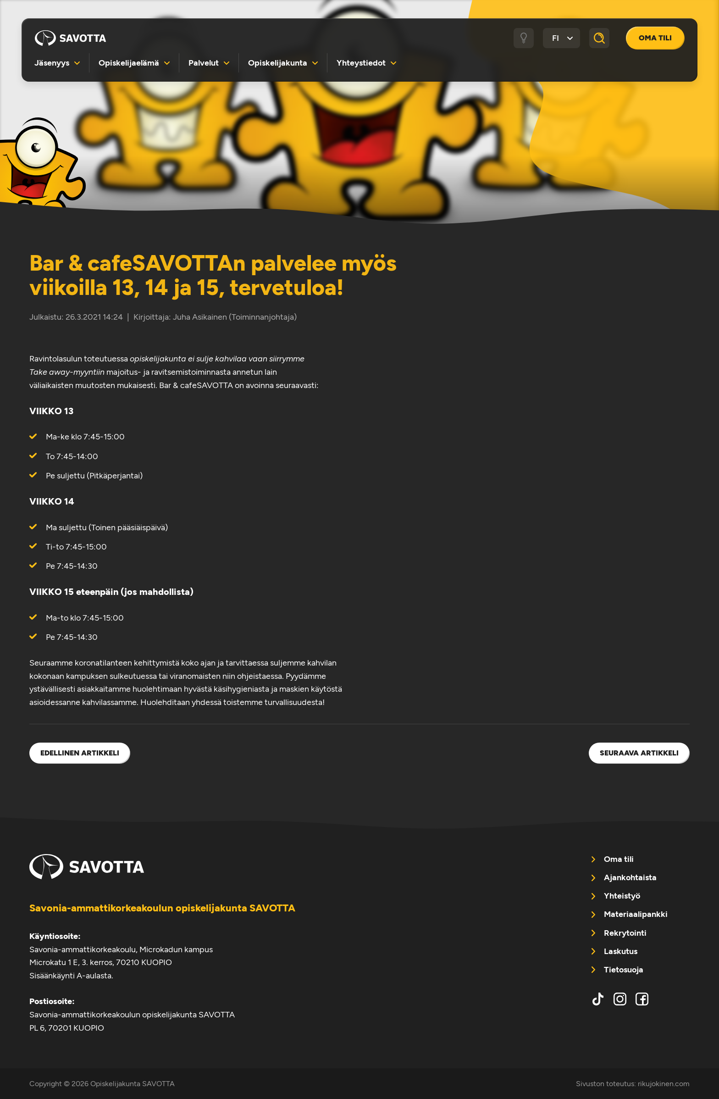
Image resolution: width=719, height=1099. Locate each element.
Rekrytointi (625, 933)
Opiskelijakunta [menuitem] (277, 62)
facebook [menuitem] (642, 999)
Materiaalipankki (636, 914)
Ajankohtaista (630, 877)
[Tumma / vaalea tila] (524, 38)
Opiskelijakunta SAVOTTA (70, 38)
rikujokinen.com (664, 1083)
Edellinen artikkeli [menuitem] (79, 753)
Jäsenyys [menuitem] (51, 62)
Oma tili (655, 37)
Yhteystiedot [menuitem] (361, 62)
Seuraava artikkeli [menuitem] (639, 753)
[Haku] (599, 38)
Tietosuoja (623, 970)
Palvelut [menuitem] (203, 62)
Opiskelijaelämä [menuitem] (129, 62)
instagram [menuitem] (620, 999)
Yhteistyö (622, 896)
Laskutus (620, 951)
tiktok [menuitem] (598, 999)
